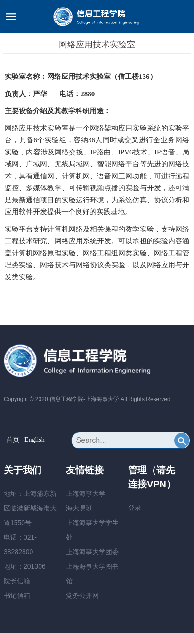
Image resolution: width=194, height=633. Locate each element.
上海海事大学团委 (92, 552)
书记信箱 (17, 595)
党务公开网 (82, 595)
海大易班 (79, 508)
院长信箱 (17, 581)
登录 (134, 507)
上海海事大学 (85, 493)
